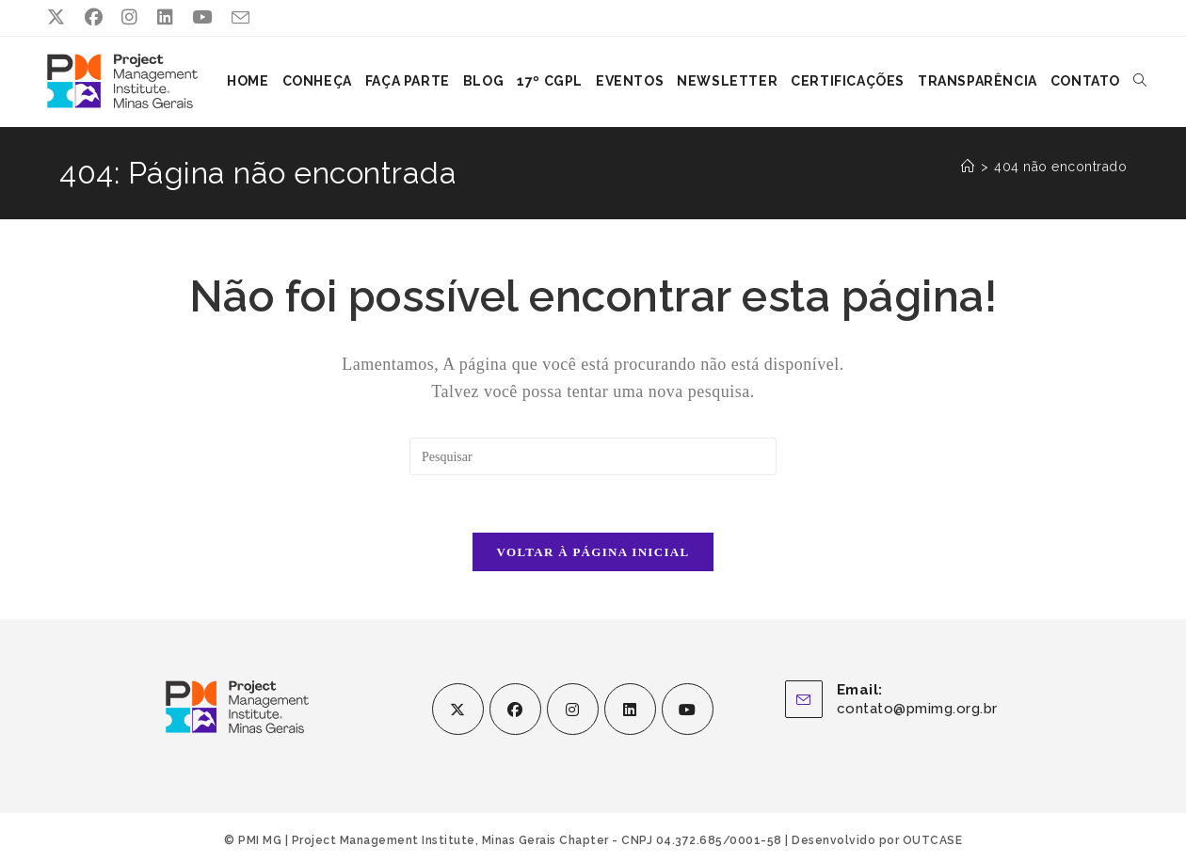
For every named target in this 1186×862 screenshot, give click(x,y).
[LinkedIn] (630, 708)
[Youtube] (687, 708)
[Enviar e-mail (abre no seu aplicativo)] (241, 18)
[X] (458, 708)
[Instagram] (573, 708)
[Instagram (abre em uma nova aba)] (130, 17)
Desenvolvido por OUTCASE (877, 839)
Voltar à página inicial (593, 551)
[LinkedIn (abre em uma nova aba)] (166, 17)
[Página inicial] (968, 165)
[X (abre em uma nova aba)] (61, 17)
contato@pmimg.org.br (917, 707)
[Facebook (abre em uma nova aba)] (94, 17)
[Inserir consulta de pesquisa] (593, 455)
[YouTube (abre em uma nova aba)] (202, 17)
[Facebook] (515, 708)
